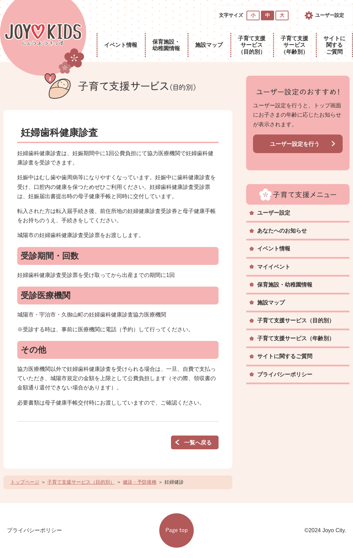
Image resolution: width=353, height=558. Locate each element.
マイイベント (273, 267)
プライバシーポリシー (284, 374)
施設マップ (209, 45)
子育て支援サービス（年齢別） (294, 44)
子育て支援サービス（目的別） (251, 44)
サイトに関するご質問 (334, 44)
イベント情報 (120, 45)
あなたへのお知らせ (282, 231)
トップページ (24, 482)
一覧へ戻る (198, 443)
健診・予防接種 (140, 482)
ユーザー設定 (329, 15)
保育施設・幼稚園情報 (166, 45)
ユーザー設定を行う (295, 144)
